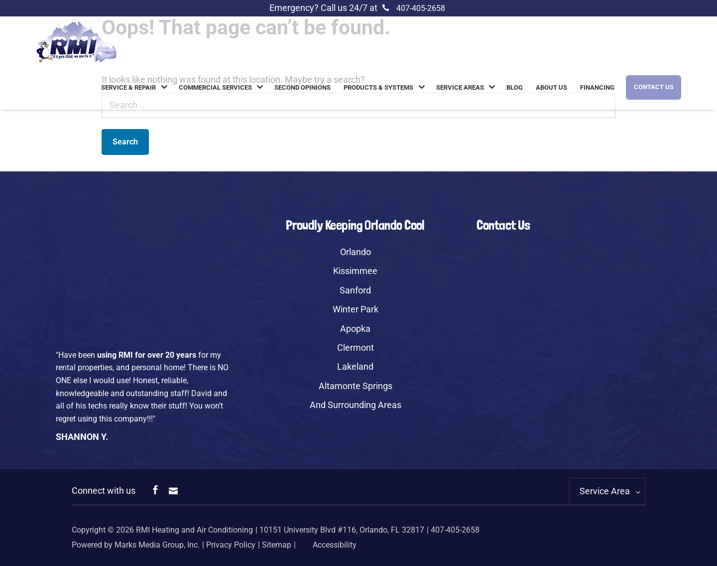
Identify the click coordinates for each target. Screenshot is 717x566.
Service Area (605, 491)
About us (551, 87)
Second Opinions (302, 87)
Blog (514, 87)
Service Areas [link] (460, 87)
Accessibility (327, 545)
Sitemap (276, 545)
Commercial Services (215, 87)
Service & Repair (128, 87)
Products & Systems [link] (378, 87)
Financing (597, 87)
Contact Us (654, 87)
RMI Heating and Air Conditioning (194, 530)
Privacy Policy (230, 545)
